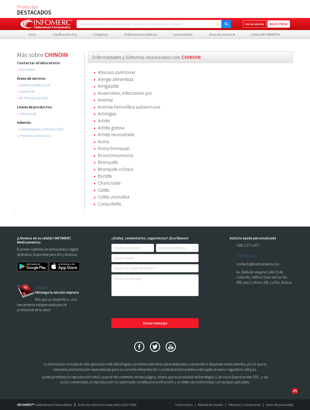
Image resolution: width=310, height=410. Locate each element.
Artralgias (107, 113)
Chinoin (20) (27, 114)
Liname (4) (26, 91)
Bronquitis (108, 162)
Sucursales (26, 69)
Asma (103, 141)
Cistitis (103, 190)
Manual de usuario (210, 404)
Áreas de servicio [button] (222, 34)
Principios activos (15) (34, 136)
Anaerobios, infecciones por (125, 93)
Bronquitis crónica (115, 169)
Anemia (105, 100)
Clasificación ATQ (65, 34)
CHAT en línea (246, 255)
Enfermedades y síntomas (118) (40, 129)
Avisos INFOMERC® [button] (265, 34)
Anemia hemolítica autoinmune (129, 107)
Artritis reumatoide (116, 134)
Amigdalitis (108, 86)
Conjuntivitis (109, 204)
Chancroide (109, 183)
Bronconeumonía (115, 155)
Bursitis (105, 176)
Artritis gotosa (111, 128)
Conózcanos (184, 404)
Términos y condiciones (244, 404)
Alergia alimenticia (115, 79)
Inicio (32, 34)
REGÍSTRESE (279, 24)
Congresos (100, 34)
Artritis (104, 121)
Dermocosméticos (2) (34, 85)
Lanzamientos (183, 34)
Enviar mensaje (155, 323)
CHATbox (41, 287)
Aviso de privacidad (279, 404)
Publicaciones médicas (140, 34)
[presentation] (148, 307)
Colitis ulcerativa (114, 197)
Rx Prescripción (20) (32, 98)
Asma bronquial (114, 148)
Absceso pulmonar (116, 72)
